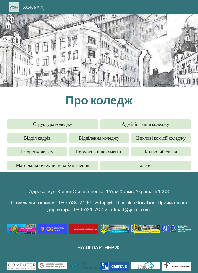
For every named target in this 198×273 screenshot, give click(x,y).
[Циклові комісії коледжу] (161, 138)
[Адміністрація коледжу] (146, 124)
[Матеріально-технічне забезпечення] (53, 165)
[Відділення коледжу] (99, 138)
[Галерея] (146, 165)
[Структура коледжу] (53, 124)
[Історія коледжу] (37, 151)
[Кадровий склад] (161, 151)
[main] (99, 100)
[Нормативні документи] (99, 151)
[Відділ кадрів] (37, 138)
